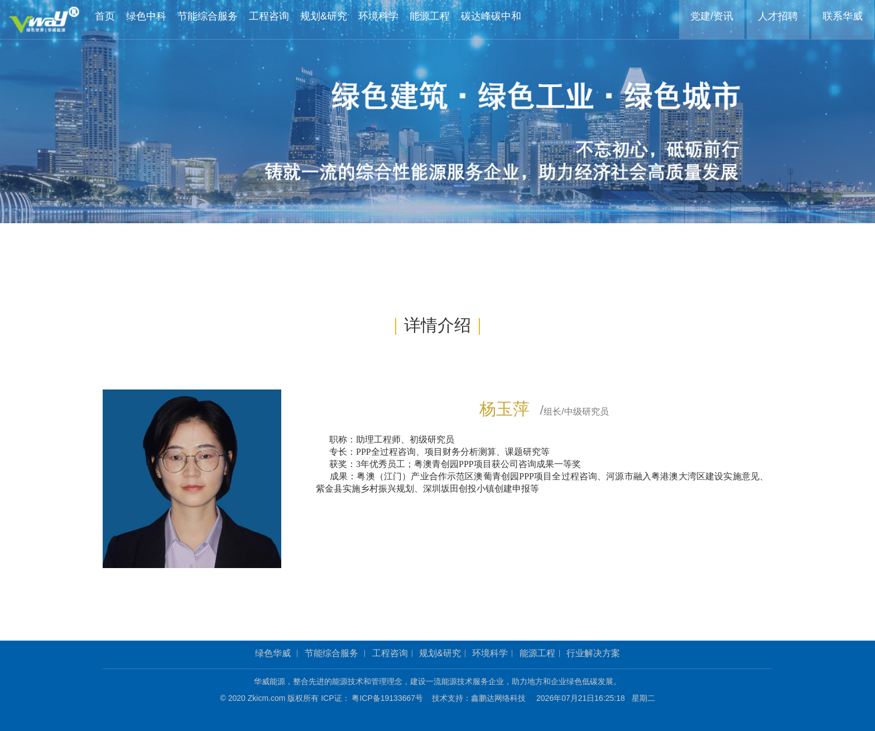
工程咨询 (390, 653)
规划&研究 (440, 653)
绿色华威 (273, 653)
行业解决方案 (593, 653)
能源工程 (537, 653)
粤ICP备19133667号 (391, 698)
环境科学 (490, 653)
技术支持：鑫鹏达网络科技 (479, 698)
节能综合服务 (331, 653)
